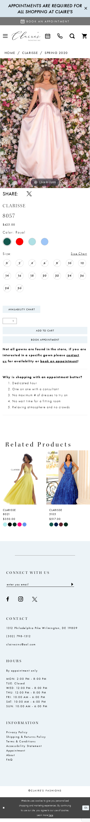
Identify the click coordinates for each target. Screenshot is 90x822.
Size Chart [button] (77, 254)
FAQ (9, 763)
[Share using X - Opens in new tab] (29, 193)
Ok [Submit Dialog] (85, 811)
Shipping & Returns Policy (26, 740)
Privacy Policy (17, 736)
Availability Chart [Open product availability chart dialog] (23, 310)
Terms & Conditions (21, 745)
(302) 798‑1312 (18, 640)
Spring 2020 (56, 53)
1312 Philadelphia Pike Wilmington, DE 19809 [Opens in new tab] (42, 632)
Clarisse (30, 53)
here (51, 818)
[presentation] (22, 480)
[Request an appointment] (45, 21)
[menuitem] (5, 36)
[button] (5, 36)
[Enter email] (40, 587)
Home (10, 53)
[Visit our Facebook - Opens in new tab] (8, 602)
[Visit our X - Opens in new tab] (35, 602)
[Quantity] (10, 322)
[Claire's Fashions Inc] (26, 36)
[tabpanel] (45, 123)
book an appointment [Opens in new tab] (59, 364)
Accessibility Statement (24, 749)
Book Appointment (45, 342)
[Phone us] (60, 36)
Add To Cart (45, 332)
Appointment (15, 754)
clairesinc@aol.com (21, 648)
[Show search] (72, 36)
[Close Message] (86, 9)
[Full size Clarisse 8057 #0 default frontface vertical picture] (45, 123)
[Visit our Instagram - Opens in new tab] (21, 603)
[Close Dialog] (4, 811)
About (10, 759)
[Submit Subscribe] (72, 587)
